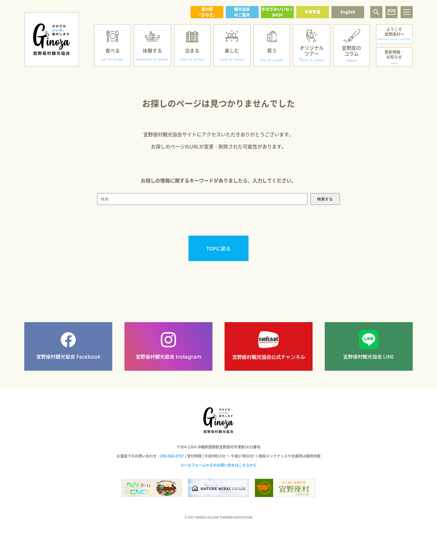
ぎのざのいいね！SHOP (277, 12)
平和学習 (312, 12)
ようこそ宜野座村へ (394, 31)
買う (272, 50)
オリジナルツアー (312, 50)
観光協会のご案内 (242, 12)
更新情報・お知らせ (394, 54)
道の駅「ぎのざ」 (207, 12)
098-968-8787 (172, 456)
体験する (152, 50)
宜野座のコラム (351, 50)
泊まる (192, 50)
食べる (112, 50)
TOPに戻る (218, 248)
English (347, 12)
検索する (325, 199)
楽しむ (232, 50)
